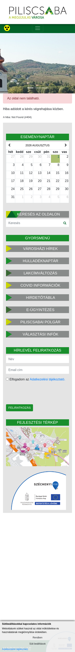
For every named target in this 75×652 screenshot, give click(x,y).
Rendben (37, 637)
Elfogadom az (35, 379)
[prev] (9, 145)
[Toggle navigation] (37, 28)
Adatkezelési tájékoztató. (47, 379)
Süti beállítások (37, 643)
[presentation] (31, 393)
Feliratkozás (19, 407)
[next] (66, 145)
